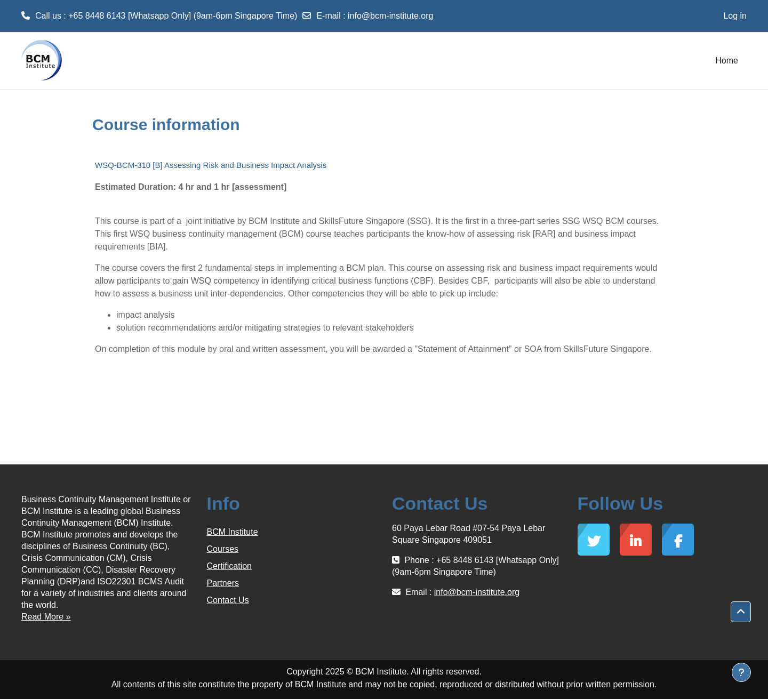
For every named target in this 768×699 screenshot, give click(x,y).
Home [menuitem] (726, 60)
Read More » (46, 616)
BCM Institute (232, 531)
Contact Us (228, 600)
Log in (735, 15)
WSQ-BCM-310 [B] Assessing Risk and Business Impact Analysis (210, 165)
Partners (223, 583)
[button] (741, 612)
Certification (229, 566)
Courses (223, 548)
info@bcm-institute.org (390, 15)
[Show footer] (741, 672)
